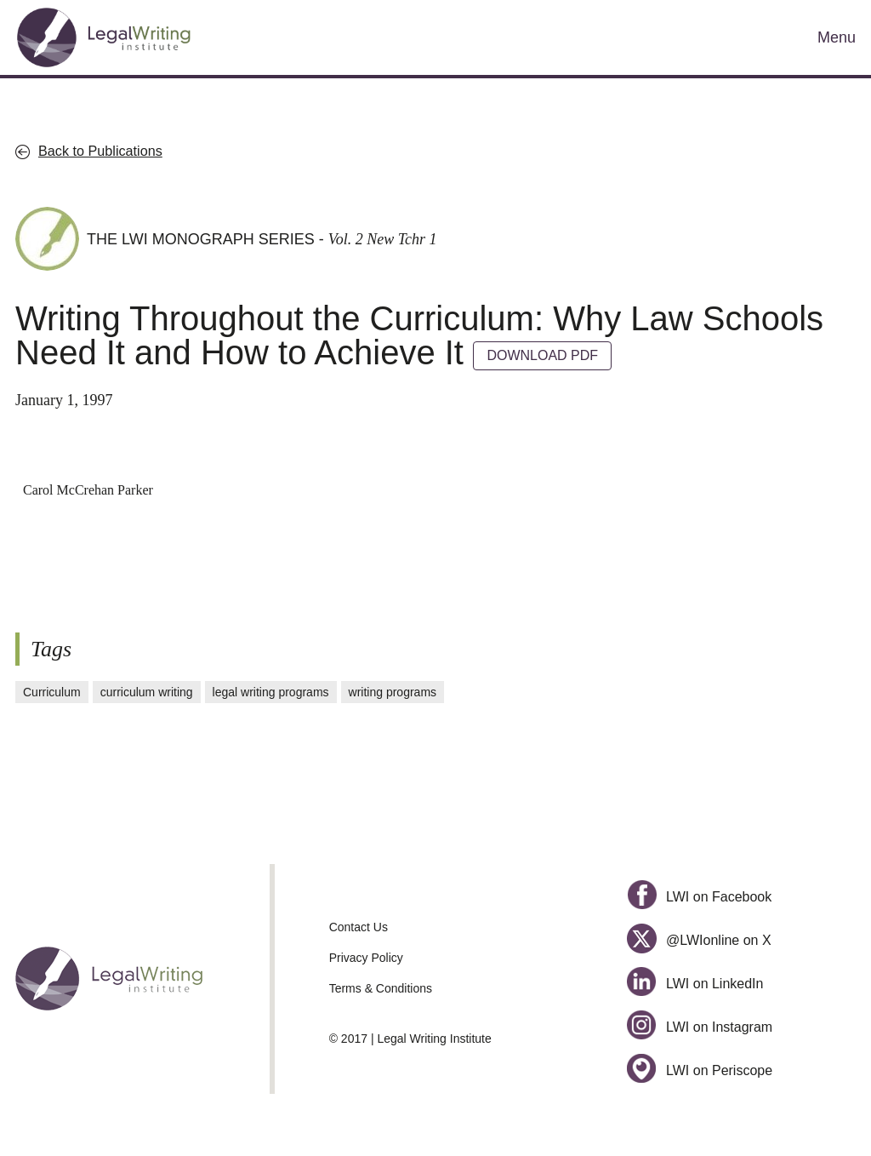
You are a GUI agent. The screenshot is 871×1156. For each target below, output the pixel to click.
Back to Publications (100, 150)
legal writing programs (271, 692)
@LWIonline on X (699, 940)
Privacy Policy (366, 957)
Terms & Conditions (380, 988)
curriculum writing (146, 692)
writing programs (392, 692)
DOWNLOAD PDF (542, 355)
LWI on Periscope (699, 1070)
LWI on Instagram (699, 1027)
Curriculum (52, 692)
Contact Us (358, 927)
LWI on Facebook (699, 897)
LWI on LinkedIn (695, 983)
